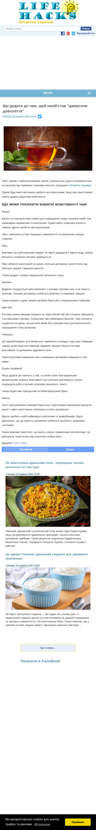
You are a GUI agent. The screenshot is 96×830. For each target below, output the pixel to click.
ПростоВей (20, 443)
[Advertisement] (48, 63)
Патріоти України (80, 185)
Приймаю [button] (78, 822)
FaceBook (26, 449)
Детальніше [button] (42, 824)
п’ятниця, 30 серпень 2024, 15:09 (19, 116)
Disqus (70, 449)
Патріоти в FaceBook (40, 661)
